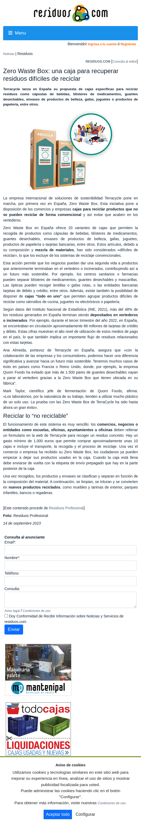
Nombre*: (12, 558)
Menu (17, 33)
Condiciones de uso (36, 611)
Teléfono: (11, 573)
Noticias (8, 54)
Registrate (128, 44)
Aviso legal (12, 611)
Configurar (85, 814)
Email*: (10, 542)
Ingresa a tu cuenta (102, 44)
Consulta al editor (124, 61)
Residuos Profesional (66, 508)
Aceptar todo (58, 814)
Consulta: (12, 589)
